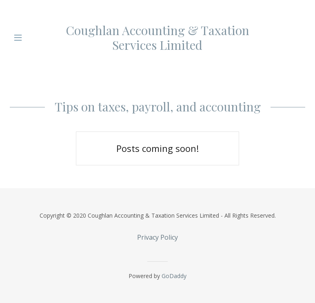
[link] (157, 37)
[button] (24, 37)
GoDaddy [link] (174, 276)
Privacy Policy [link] (157, 237)
